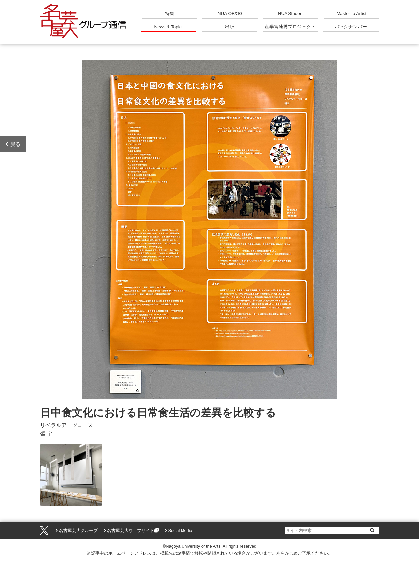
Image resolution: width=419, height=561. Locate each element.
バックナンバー (351, 26)
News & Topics (168, 26)
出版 (229, 26)
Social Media (180, 530)
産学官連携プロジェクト (290, 26)
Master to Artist (352, 13)
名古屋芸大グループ (78, 530)
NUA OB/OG (230, 13)
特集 (169, 13)
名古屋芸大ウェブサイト (130, 530)
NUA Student (291, 13)
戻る (13, 144)
